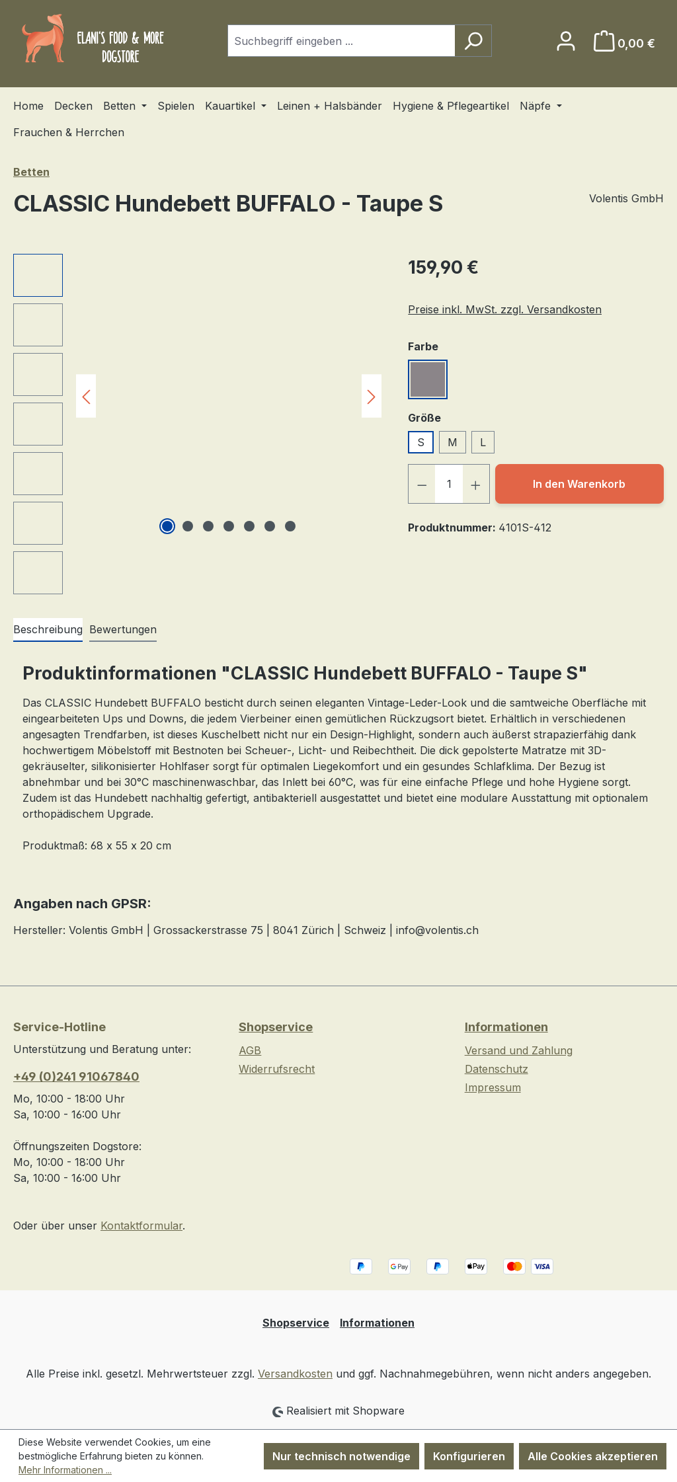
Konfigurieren (469, 1456)
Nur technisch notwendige (341, 1456)
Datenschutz (496, 1068)
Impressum (493, 1087)
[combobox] (341, 40)
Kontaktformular (141, 1225)
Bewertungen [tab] (123, 629)
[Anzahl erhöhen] (476, 484)
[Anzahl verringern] (422, 484)
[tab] (48, 630)
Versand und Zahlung (519, 1050)
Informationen (506, 1027)
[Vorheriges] (86, 395)
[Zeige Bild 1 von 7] (167, 526)
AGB (250, 1050)
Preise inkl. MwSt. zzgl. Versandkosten (505, 309)
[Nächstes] (371, 395)
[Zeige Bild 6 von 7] (269, 526)
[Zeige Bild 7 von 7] (290, 526)
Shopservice (276, 1027)
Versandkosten (295, 1373)
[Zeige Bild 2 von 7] (187, 526)
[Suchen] (473, 40)
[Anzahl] (449, 484)
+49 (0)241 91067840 (76, 1076)
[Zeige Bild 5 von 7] (249, 526)
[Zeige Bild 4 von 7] (228, 526)
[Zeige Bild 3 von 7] (208, 526)
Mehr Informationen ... (65, 1469)
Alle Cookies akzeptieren (593, 1456)
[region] (197, 424)
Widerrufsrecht (277, 1068)
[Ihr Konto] (566, 40)
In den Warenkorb (579, 483)
